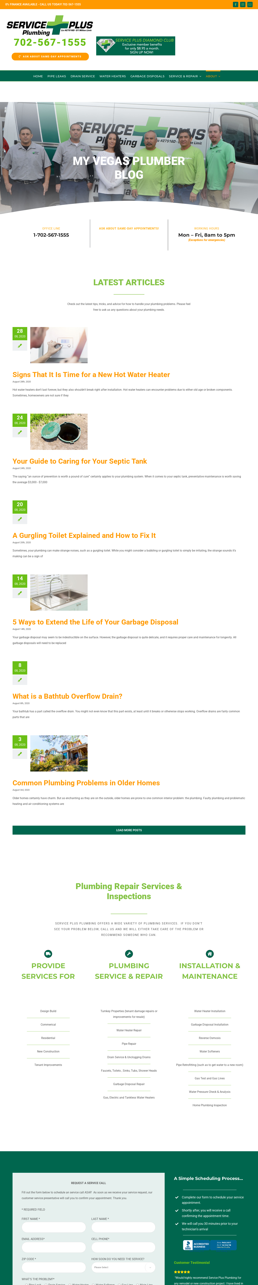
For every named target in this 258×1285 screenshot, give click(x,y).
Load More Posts (129, 830)
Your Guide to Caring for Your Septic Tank (80, 461)
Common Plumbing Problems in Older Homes (86, 783)
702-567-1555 (72, 4)
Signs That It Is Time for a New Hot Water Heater (91, 374)
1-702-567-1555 (51, 235)
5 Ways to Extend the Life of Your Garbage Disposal (95, 622)
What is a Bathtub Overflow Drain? (67, 696)
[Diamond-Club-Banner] (135, 45)
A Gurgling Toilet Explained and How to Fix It (84, 535)
